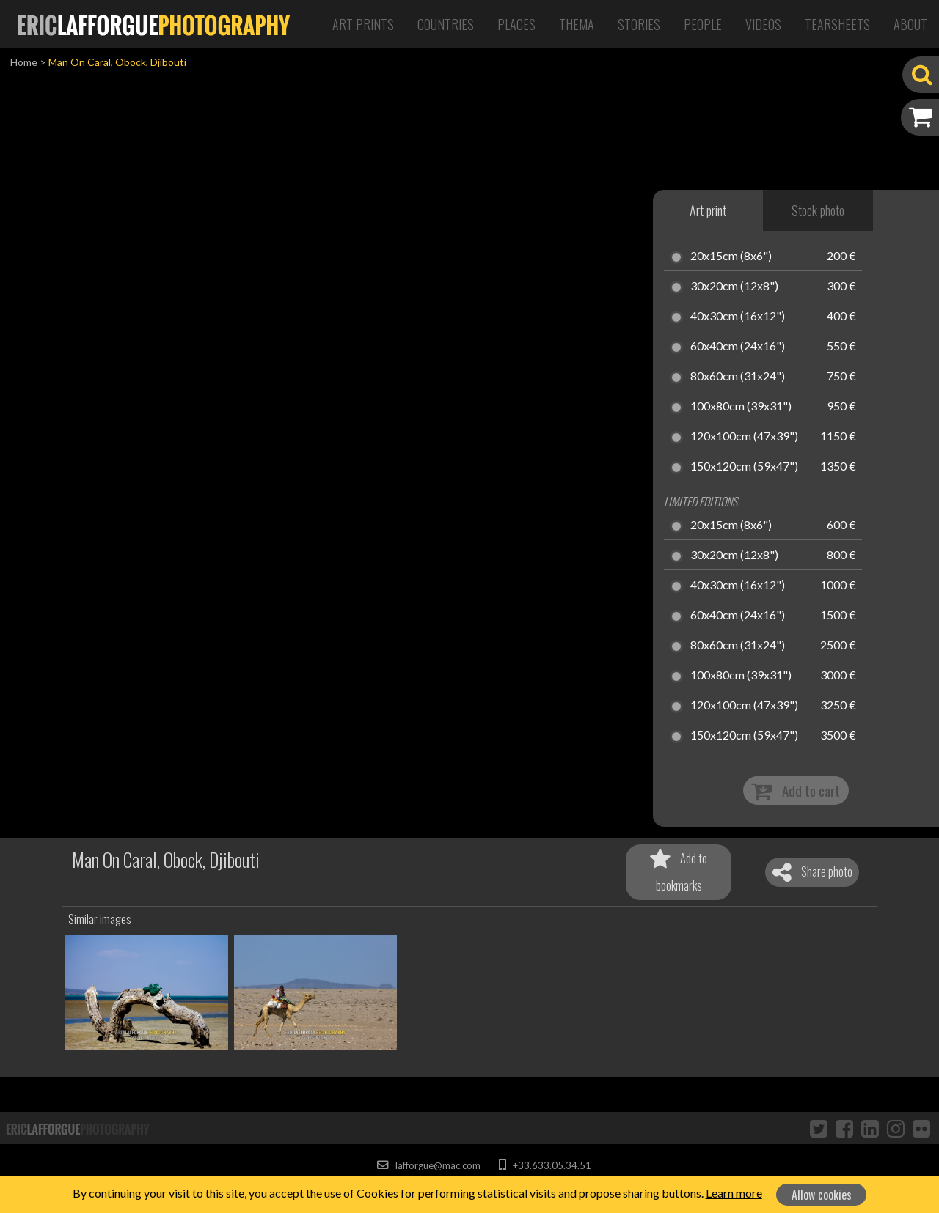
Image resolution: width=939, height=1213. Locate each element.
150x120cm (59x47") (744, 467)
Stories (639, 24)
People (703, 24)
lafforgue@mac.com (428, 1165)
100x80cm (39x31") (741, 407)
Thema (576, 24)
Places (516, 24)
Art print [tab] (708, 210)
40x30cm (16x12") (737, 316)
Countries (445, 24)
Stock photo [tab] (818, 210)
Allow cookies (822, 1194)
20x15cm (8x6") (731, 256)
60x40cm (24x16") (737, 347)
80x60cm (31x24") (737, 377)
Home (23, 62)
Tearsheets (837, 24)
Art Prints (363, 24)
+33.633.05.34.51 (545, 1165)
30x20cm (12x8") (734, 286)
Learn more (734, 1193)
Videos (763, 24)
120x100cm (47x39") (744, 437)
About (910, 24)
